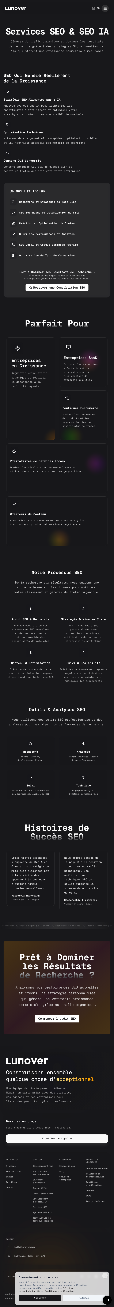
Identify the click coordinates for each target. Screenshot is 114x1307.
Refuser (84, 1297)
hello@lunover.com (20, 1247)
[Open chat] (107, 1300)
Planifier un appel (57, 1138)
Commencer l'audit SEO (57, 1019)
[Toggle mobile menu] (105, 8)
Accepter (40, 1297)
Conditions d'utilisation (59, 1290)
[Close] (104, 1275)
